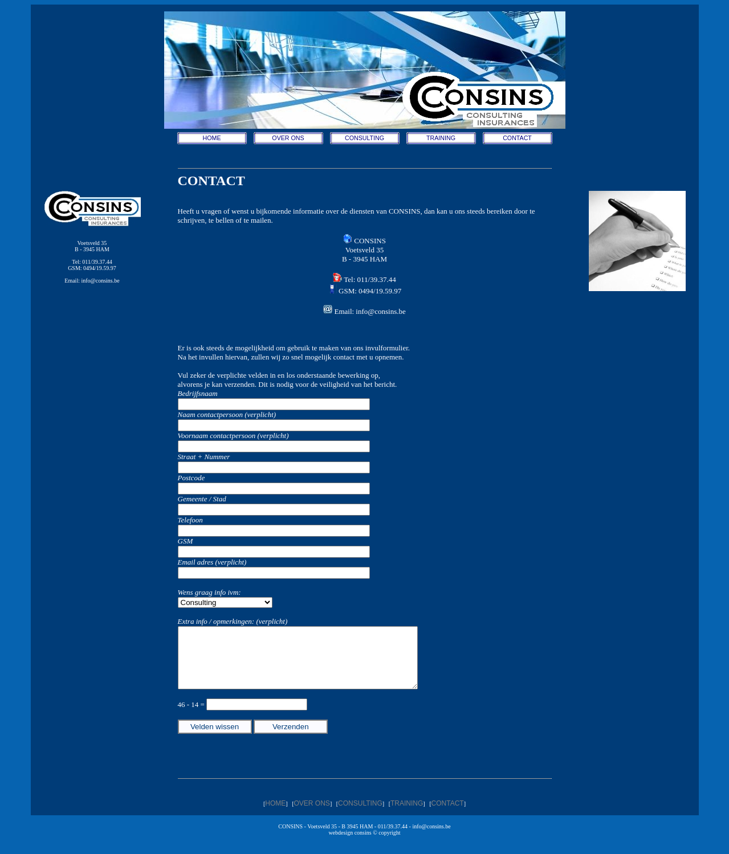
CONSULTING (364, 137)
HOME (212, 137)
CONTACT (517, 137)
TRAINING (440, 137)
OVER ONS (288, 137)
